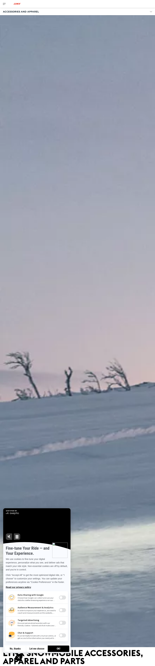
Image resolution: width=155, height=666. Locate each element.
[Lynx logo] (17, 4)
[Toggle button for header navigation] (4, 4)
